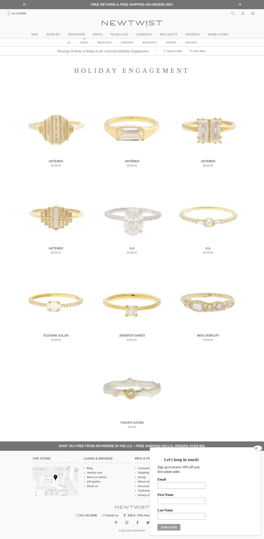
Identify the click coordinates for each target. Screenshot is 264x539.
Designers (76, 34)
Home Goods (218, 34)
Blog (90, 468)
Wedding (192, 34)
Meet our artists (96, 477)
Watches (191, 42)
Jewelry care (94, 472)
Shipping (143, 472)
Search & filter (174, 51)
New (34, 34)
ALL (69, 42)
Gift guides (93, 481)
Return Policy (146, 481)
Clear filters (199, 51)
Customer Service (149, 468)
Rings (97, 34)
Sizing (142, 477)
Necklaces (119, 34)
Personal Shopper (149, 486)
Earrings (144, 34)
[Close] (257, 448)
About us (92, 486)
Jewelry (53, 34)
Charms (171, 42)
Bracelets (168, 34)
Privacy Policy (147, 495)
